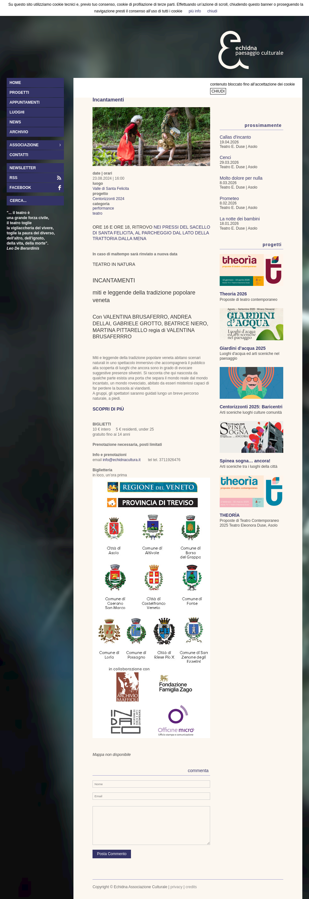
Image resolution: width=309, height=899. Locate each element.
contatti (19, 155)
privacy (176, 887)
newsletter (23, 168)
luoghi (17, 112)
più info (195, 11)
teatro (97, 213)
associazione (34, 145)
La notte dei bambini (240, 218)
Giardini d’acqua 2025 (243, 348)
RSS (13, 178)
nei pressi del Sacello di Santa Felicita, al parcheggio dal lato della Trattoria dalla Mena (151, 233)
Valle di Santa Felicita (111, 188)
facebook (20, 187)
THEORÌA (230, 515)
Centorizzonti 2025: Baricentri (251, 406)
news (15, 122)
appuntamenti (24, 102)
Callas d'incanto (235, 137)
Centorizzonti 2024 (108, 199)
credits (191, 887)
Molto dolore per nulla (241, 178)
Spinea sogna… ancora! (245, 460)
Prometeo (229, 198)
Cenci (225, 157)
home (15, 82)
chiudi (217, 91)
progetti (19, 92)
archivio (19, 132)
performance (103, 208)
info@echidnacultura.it (122, 460)
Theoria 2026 (233, 293)
